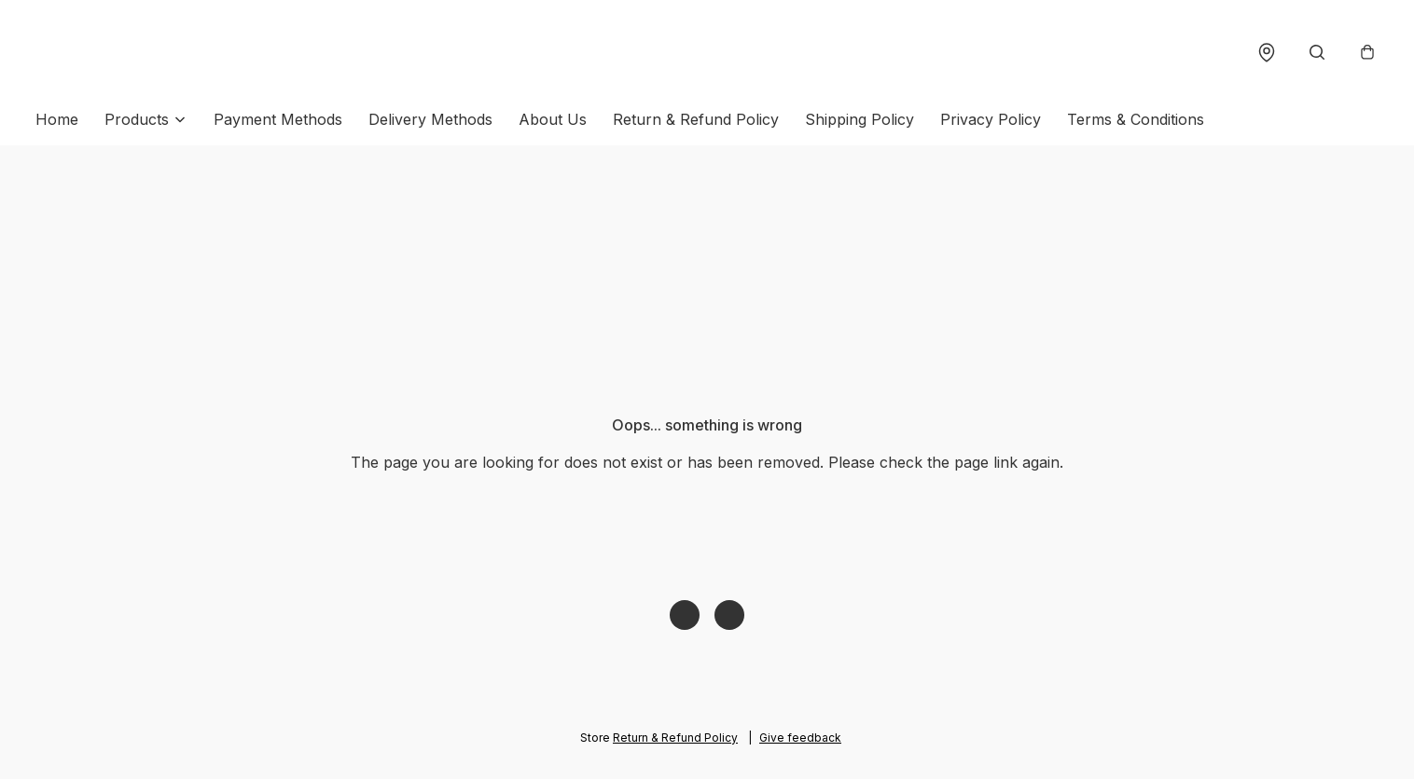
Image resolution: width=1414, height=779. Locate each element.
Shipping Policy (859, 119)
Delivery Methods (430, 119)
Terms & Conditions (1135, 119)
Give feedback (800, 738)
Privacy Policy (990, 119)
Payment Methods (278, 119)
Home (56, 119)
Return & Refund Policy (696, 119)
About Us (553, 119)
